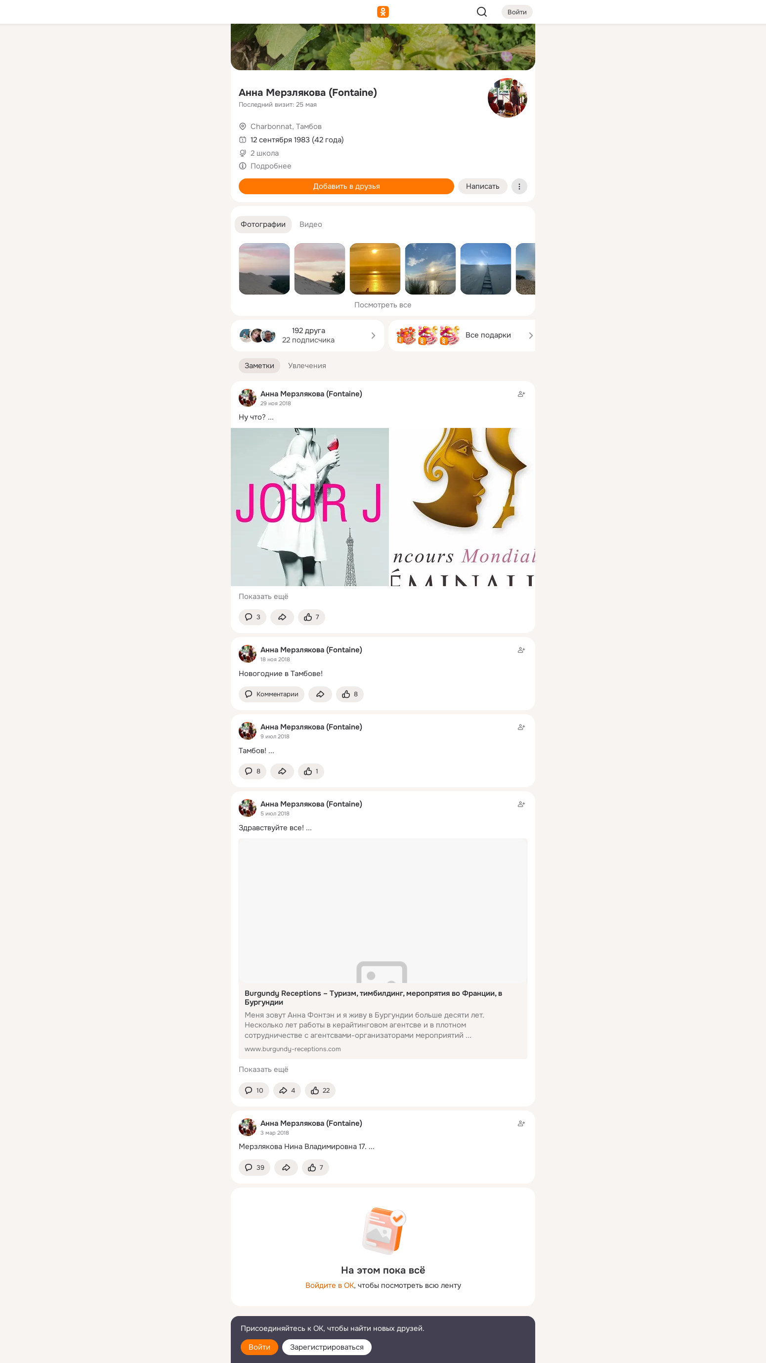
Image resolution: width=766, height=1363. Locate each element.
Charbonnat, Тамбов (286, 126)
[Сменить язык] (157, 1308)
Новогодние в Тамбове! (281, 674)
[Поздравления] (157, 134)
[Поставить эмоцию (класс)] (311, 617)
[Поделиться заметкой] (282, 617)
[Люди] (157, 91)
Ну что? (252, 417)
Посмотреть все (383, 305)
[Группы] (201, 47)
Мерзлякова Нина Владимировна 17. (303, 1146)
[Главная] (114, 47)
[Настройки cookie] (157, 1350)
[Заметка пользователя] (383, 661)
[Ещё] (157, 1286)
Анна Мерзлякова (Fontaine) (308, 92)
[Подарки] (114, 134)
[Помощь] (114, 178)
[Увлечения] (157, 47)
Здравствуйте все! (271, 828)
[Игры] (201, 134)
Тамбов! (252, 751)
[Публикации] (114, 91)
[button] (263, 224)
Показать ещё (264, 596)
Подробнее (271, 166)
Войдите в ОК (329, 1285)
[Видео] (201, 91)
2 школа (265, 153)
